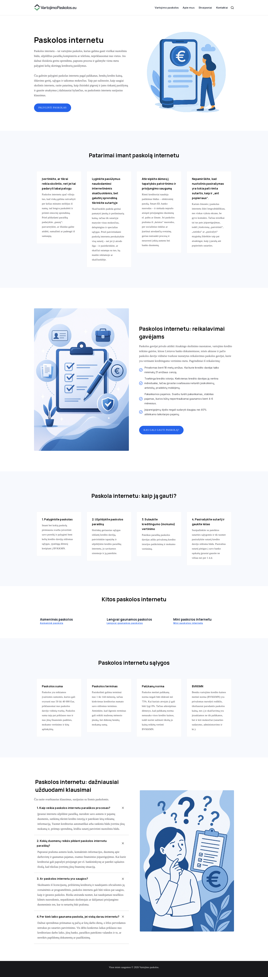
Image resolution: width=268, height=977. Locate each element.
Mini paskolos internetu (188, 623)
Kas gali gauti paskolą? (161, 430)
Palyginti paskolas (52, 107)
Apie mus (188, 7)
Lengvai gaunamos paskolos (125, 623)
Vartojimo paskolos (167, 7)
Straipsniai (205, 7)
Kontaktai (222, 7)
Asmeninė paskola (51, 623)
